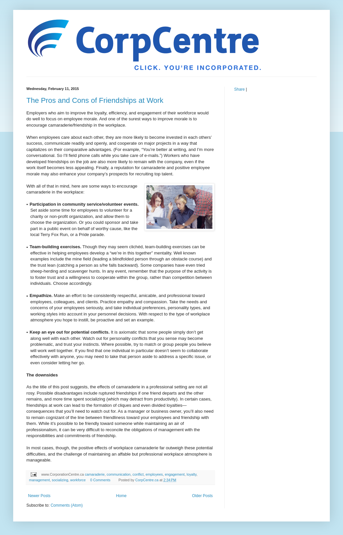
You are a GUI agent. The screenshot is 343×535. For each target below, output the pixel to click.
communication (119, 474)
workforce (78, 480)
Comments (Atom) (66, 505)
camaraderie (95, 474)
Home (121, 495)
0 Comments (100, 480)
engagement (175, 474)
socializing (60, 480)
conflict (138, 474)
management (39, 480)
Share (239, 89)
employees (154, 474)
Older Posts (202, 495)
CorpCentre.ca (147, 480)
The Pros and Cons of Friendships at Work (94, 100)
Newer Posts (39, 495)
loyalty (192, 474)
